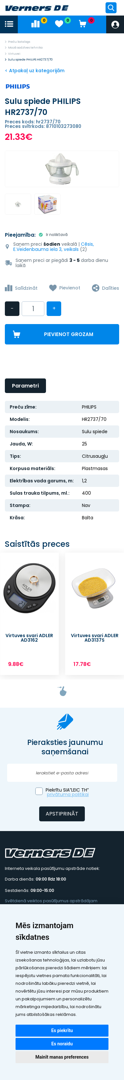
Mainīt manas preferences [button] (61, 1057)
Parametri (25, 385)
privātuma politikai (68, 794)
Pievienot (69, 288)
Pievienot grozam (68, 334)
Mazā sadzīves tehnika (25, 48)
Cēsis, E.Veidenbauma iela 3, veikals (53, 247)
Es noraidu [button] (62, 1043)
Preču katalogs (19, 42)
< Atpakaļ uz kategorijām (34, 70)
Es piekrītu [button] (62, 1030)
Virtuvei (14, 54)
